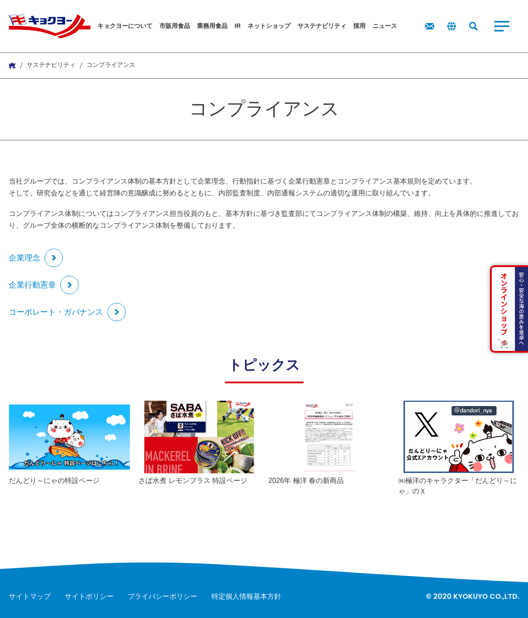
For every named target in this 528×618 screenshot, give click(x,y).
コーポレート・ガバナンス (56, 312)
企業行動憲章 (32, 285)
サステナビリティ (51, 65)
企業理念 (24, 257)
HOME (12, 65)
